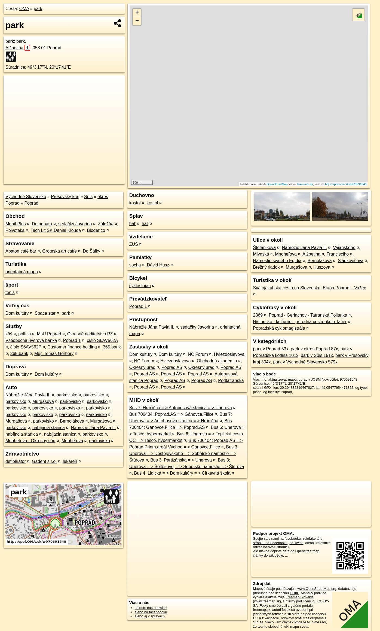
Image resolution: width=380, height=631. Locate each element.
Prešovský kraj (65, 196)
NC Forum (198, 354)
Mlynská (261, 254)
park (38, 8)
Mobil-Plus (15, 224)
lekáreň (70, 461)
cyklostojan (140, 285)
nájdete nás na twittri (151, 608)
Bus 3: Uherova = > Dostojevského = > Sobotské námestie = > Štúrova (183, 453)
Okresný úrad (142, 367)
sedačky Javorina (75, 224)
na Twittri (296, 543)
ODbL (294, 593)
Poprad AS (171, 367)
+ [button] (137, 13)
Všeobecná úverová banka (31, 340)
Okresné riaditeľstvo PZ (90, 334)
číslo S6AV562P (25, 347)
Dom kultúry (17, 313)
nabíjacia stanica (48, 427)
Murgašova (43, 401)
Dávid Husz (158, 265)
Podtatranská (231, 380)
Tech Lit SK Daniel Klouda (55, 230)
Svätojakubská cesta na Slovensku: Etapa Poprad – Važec (309, 288)
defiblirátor (15, 461)
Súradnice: (15, 67)
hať (132, 223)
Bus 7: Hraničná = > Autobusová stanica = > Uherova (180, 407)
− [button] (137, 21)
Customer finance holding (72, 347)
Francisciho (337, 254)
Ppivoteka (14, 230)
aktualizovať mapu (282, 379)
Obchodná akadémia (217, 361)
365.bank (112, 347)
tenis (10, 292)
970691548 (348, 379)
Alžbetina (17, 48)
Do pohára (42, 224)
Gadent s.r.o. (44, 461)
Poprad (31, 203)
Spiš (88, 196)
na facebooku (290, 538)
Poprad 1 (72, 340)
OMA (24, 8)
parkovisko (67, 395)
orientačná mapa (21, 271)
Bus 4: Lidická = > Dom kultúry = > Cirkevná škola (182, 473)
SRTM (258, 622)
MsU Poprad (49, 334)
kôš (8, 334)
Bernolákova (72, 421)
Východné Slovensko (25, 196)
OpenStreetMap (277, 184)
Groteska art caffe (59, 251)
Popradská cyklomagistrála (279, 328)
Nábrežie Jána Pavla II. (27, 395)
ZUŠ (133, 244)
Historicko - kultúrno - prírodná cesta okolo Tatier (300, 321)
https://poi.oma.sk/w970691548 (345, 184)
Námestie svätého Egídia (277, 260)
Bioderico (96, 230)
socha (135, 265)
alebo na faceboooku (151, 612)
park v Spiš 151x (317, 355)
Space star (45, 313)
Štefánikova (264, 247)
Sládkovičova (350, 260)
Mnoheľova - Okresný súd (30, 440)
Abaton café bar (20, 251)
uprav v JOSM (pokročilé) (318, 379)
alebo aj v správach (150, 616)
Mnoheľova (72, 440)
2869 (258, 315)
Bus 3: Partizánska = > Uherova (181, 460)
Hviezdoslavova (229, 354)
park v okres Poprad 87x (314, 349)
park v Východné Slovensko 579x (305, 362)
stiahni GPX (262, 388)
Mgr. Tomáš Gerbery (54, 353)
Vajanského (344, 247)
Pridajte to (302, 622)
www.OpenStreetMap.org (317, 589)
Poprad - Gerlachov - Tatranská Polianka (308, 315)
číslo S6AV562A (102, 340)
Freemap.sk (305, 184)
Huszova (321, 267)
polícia (24, 334)
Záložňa (106, 224)
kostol (135, 203)
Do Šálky (91, 251)
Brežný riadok (266, 267)
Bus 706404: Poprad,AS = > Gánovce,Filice (171, 414)
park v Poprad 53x (271, 349)
